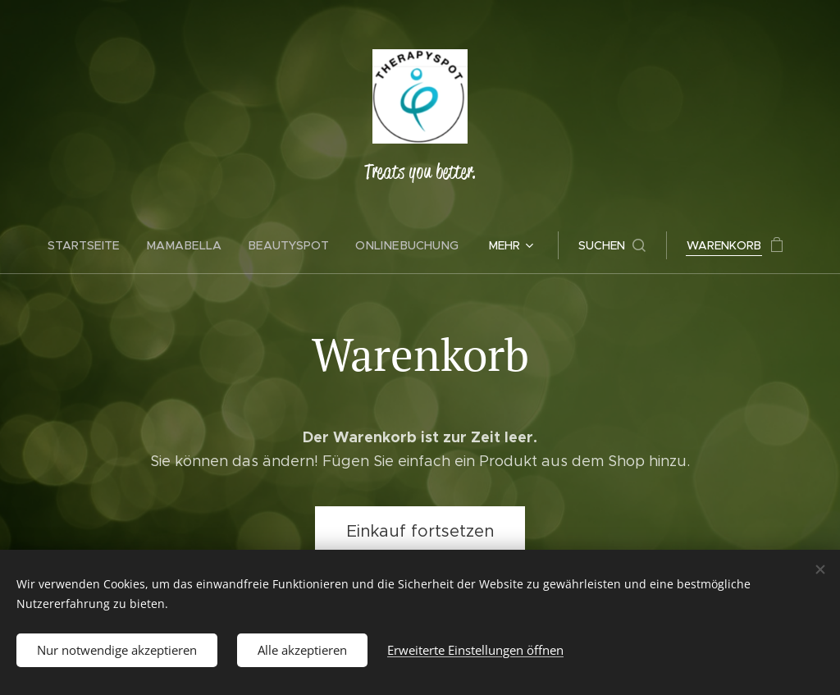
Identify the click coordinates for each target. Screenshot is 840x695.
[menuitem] (95, 245)
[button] (606, 245)
